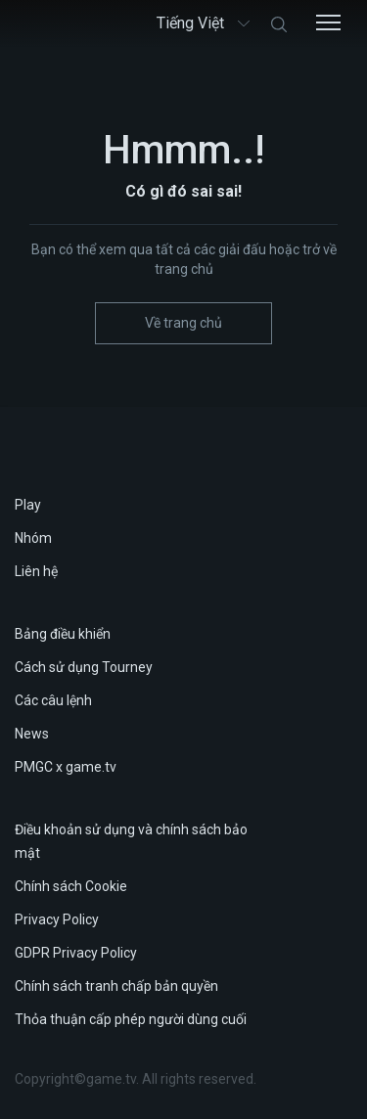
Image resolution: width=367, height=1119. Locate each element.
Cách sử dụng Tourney (84, 667)
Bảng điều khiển (63, 634)
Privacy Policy (57, 919)
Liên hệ (36, 571)
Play (28, 505)
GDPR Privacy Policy (76, 953)
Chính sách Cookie (71, 886)
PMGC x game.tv (65, 767)
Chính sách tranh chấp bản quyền (116, 986)
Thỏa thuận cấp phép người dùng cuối (131, 1019)
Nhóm (33, 538)
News (32, 733)
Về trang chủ (183, 323)
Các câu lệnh (53, 700)
